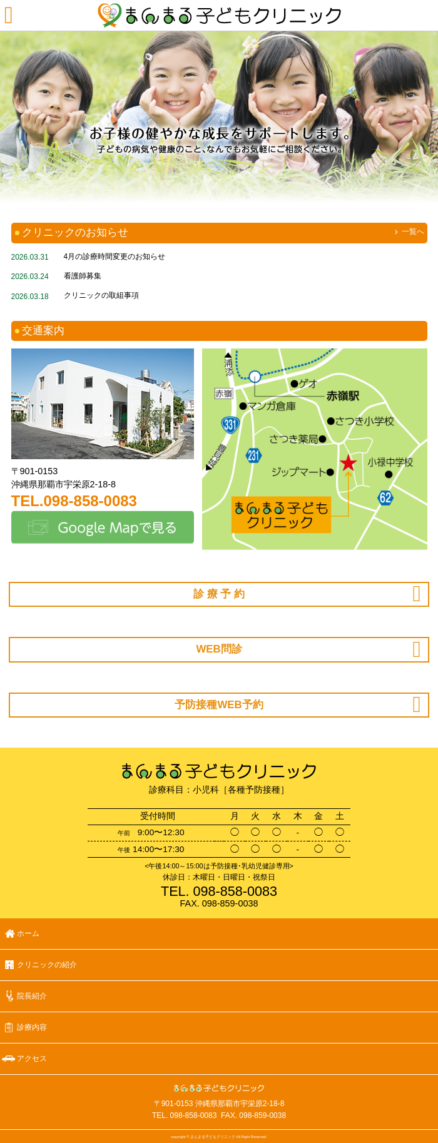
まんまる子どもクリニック (219, 15)
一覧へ (413, 231)
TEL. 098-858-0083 (184, 1115)
